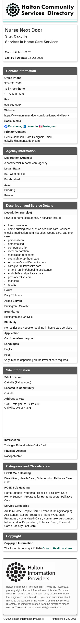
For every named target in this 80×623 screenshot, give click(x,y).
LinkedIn (32, 126)
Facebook (14, 126)
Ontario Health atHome (57, 548)
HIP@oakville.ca (52, 607)
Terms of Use (23, 607)
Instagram (49, 126)
